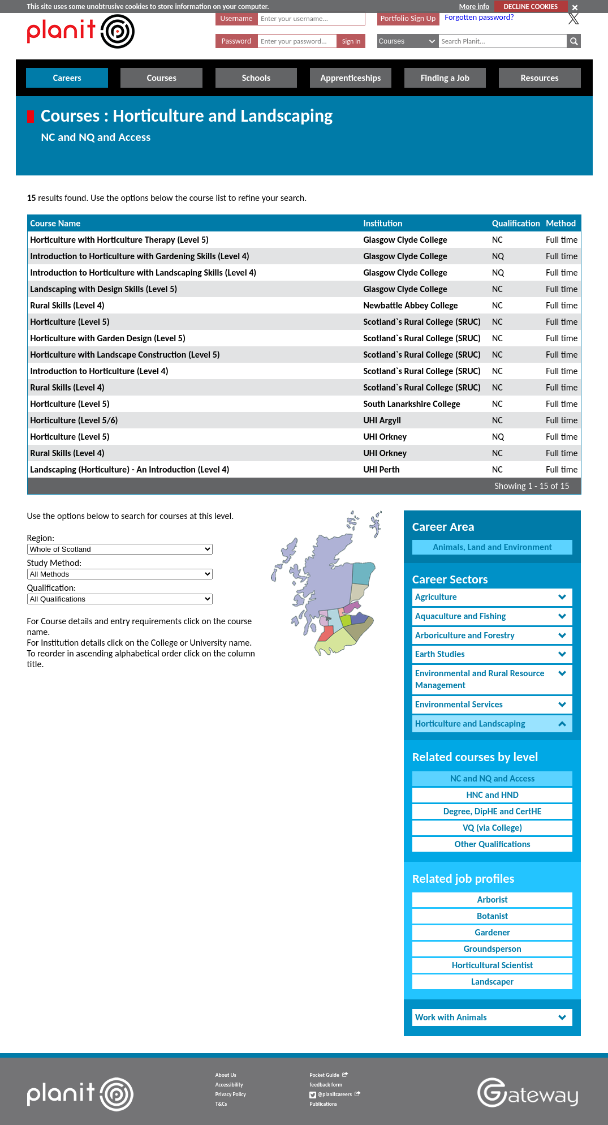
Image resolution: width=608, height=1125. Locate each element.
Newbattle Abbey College (410, 305)
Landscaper (492, 981)
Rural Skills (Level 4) (68, 305)
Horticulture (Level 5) (70, 321)
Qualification (516, 223)
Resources (540, 77)
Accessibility (229, 1084)
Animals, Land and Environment (492, 547)
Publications (323, 1104)
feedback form (325, 1084)
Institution (382, 223)
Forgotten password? (479, 17)
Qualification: (51, 587)
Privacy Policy (230, 1094)
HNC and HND (493, 794)
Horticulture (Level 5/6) (74, 420)
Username (237, 18)
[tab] (492, 597)
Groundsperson (492, 948)
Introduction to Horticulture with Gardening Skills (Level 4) (140, 256)
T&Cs (221, 1104)
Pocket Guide (328, 1075)
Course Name (56, 223)
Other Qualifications (493, 844)
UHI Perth (381, 469)
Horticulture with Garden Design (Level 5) (108, 338)
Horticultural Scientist (492, 965)
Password (236, 41)
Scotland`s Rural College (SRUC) (422, 321)
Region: (41, 538)
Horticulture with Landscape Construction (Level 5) (125, 354)
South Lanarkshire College (411, 403)
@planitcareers (334, 1094)
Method (561, 223)
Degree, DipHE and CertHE (492, 811)
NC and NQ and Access (492, 778)
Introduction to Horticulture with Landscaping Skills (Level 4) (144, 272)
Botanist (492, 916)
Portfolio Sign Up (408, 18)
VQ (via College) (492, 827)
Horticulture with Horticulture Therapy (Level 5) (120, 239)
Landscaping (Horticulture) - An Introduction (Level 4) (130, 469)
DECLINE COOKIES (531, 6)
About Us (225, 1075)
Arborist (492, 899)
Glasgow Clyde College (405, 239)
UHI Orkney (385, 436)
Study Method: (54, 562)
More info (474, 6)
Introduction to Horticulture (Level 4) (100, 371)
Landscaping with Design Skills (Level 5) (104, 289)
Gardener (492, 932)
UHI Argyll (382, 420)
